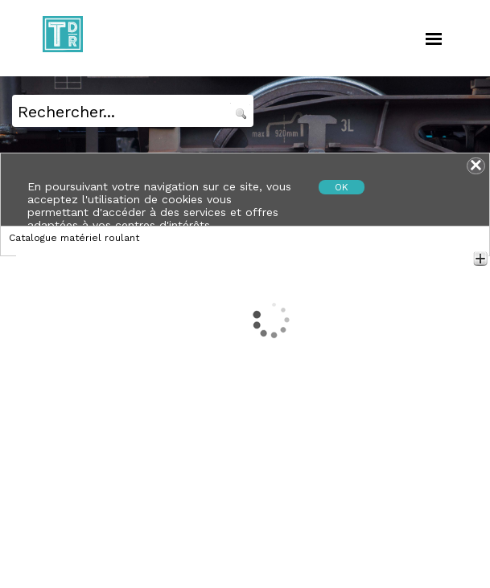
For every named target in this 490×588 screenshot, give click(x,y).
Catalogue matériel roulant (74, 237)
